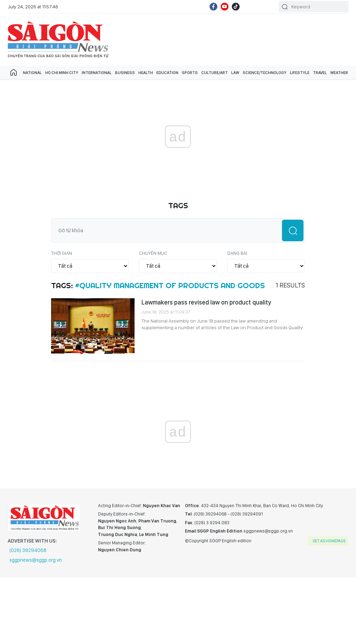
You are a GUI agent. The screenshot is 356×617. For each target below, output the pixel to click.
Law (235, 72)
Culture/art (214, 72)
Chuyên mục (153, 253)
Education (167, 72)
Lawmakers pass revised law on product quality (206, 302)
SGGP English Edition (58, 40)
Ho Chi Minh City (61, 72)
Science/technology (264, 72)
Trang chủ (13, 73)
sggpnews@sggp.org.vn (35, 560)
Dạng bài (237, 253)
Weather (339, 72)
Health (145, 72)
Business (125, 72)
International (97, 72)
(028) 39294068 (28, 550)
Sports (190, 72)
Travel (320, 72)
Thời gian (61, 253)
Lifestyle (299, 72)
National (32, 72)
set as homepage (329, 540)
